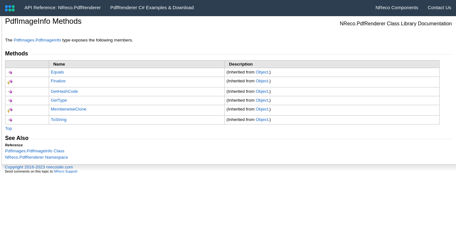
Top (8, 128)
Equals (57, 72)
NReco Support (65, 171)
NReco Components (397, 7)
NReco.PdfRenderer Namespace (36, 157)
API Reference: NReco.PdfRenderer (62, 7)
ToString (58, 119)
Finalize (58, 81)
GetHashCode (64, 91)
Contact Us (439, 7)
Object (262, 72)
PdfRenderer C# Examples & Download (151, 7)
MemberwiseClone (68, 109)
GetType (59, 100)
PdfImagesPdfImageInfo (37, 40)
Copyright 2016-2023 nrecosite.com (39, 167)
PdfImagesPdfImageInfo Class (34, 151)
